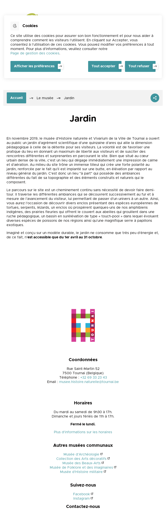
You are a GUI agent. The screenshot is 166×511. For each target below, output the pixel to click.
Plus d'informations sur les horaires (83, 432)
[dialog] (83, 46)
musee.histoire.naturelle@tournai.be (89, 382)
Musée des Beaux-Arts (81, 463)
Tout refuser (138, 66)
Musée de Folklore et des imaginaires (81, 467)
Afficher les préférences (34, 66)
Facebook (81, 494)
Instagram (81, 498)
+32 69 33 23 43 (93, 377)
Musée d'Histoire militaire (81, 472)
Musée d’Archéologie (81, 454)
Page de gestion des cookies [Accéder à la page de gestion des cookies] (34, 53)
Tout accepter (103, 66)
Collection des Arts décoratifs (81, 459)
